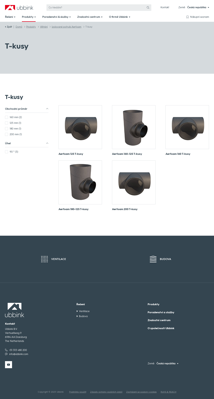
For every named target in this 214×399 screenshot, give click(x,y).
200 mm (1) (16, 134)
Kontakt (164, 7)
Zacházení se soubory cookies (141, 392)
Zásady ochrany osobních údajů (106, 392)
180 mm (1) (15, 128)
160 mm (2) (16, 117)
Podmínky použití (77, 392)
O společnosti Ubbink (161, 328)
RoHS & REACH (168, 392)
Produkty (153, 304)
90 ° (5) (14, 151)
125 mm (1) (15, 122)
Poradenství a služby (161, 312)
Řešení (80, 304)
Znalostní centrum (159, 320)
